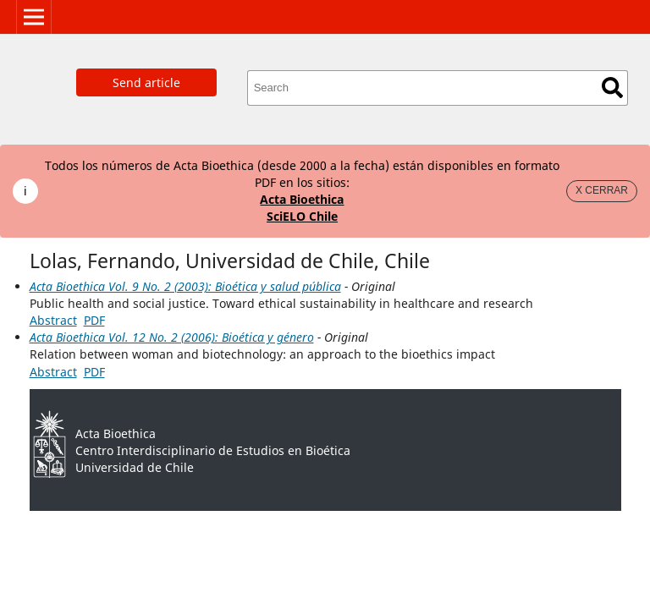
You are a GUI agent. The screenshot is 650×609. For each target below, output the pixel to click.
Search (612, 87)
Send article (146, 82)
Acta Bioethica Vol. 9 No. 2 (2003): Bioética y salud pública (185, 286)
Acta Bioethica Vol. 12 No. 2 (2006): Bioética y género (172, 337)
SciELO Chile (302, 216)
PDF (94, 320)
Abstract (53, 320)
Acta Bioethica (302, 199)
